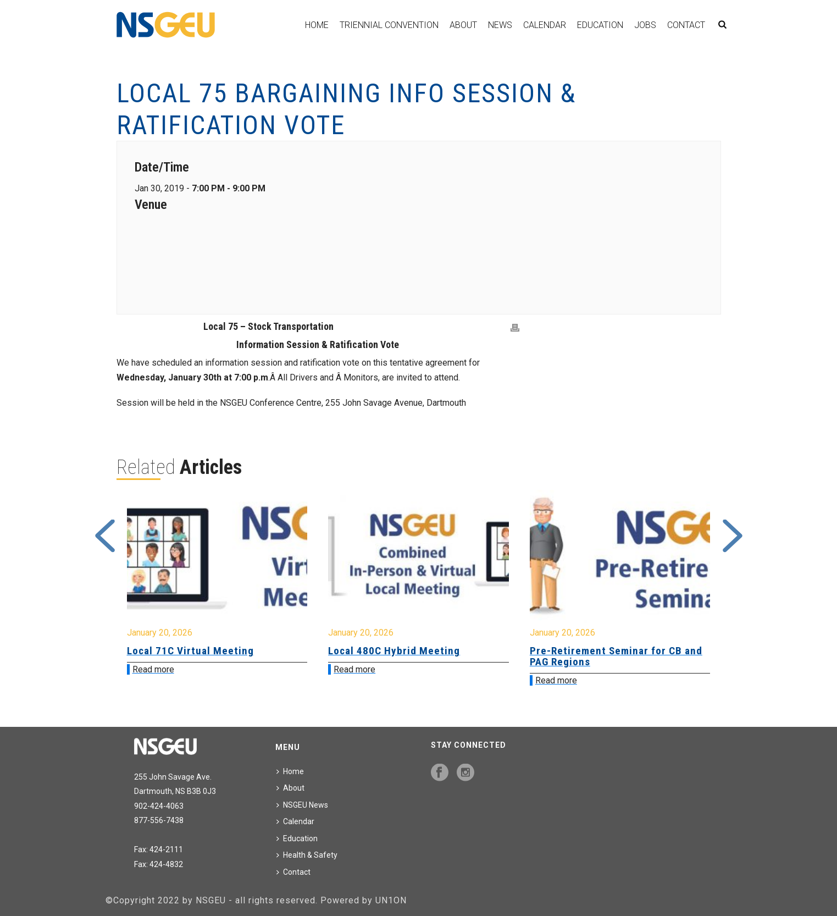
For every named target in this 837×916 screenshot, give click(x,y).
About (463, 25)
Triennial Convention (389, 25)
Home (317, 25)
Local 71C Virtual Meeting (190, 650)
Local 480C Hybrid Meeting (394, 650)
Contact (686, 25)
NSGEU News (302, 805)
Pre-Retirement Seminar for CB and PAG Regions (616, 656)
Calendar (544, 25)
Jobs (645, 25)
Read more (153, 669)
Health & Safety (306, 855)
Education (600, 25)
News (500, 25)
